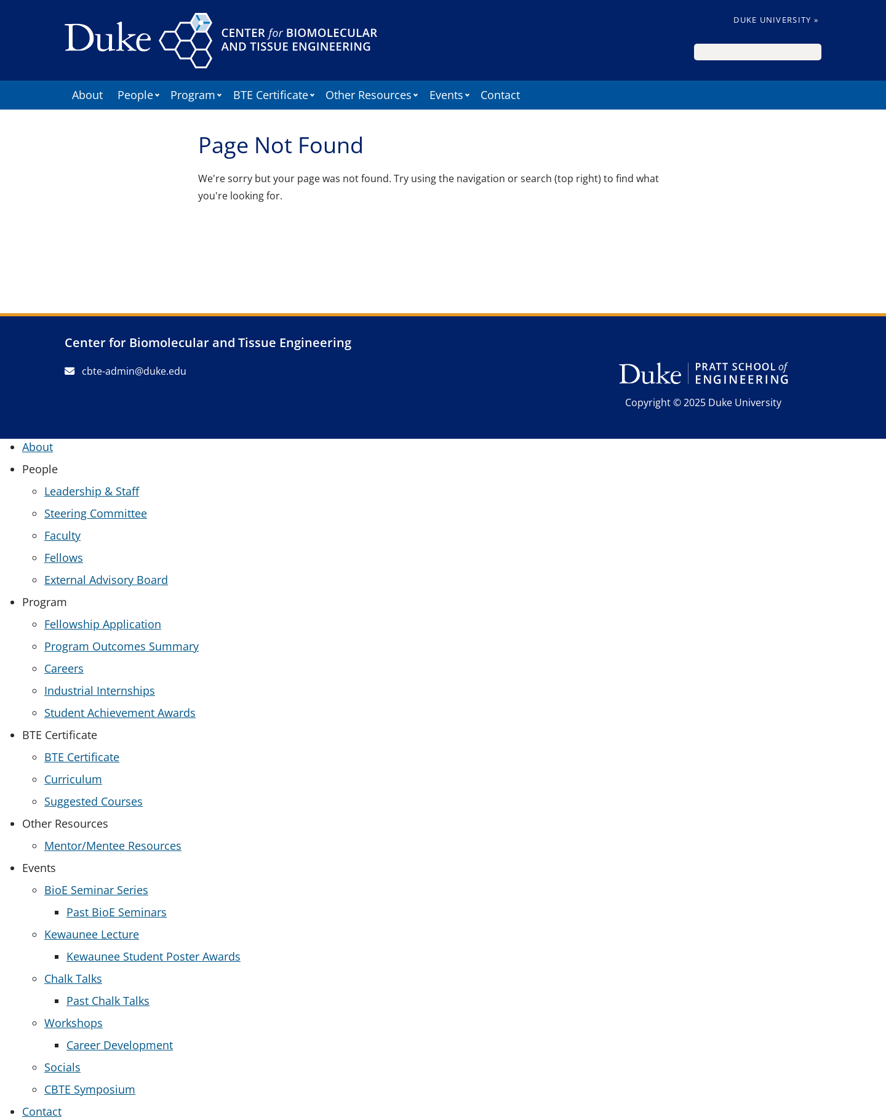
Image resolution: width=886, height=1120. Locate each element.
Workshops (73, 1022)
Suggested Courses (93, 801)
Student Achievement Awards (120, 712)
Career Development (119, 1045)
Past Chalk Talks (108, 1000)
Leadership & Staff (91, 491)
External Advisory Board (106, 579)
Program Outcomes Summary (121, 646)
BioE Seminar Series (96, 889)
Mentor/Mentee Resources (113, 845)
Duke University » (775, 19)
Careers (64, 668)
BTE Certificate (81, 757)
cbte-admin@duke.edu (125, 371)
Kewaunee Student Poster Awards (153, 956)
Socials (62, 1067)
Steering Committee (95, 513)
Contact (500, 94)
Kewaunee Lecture (91, 934)
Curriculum (73, 779)
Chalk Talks (73, 978)
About (87, 94)
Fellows (63, 557)
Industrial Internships (99, 690)
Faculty (62, 535)
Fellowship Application (102, 624)
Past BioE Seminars (116, 912)
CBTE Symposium (89, 1089)
